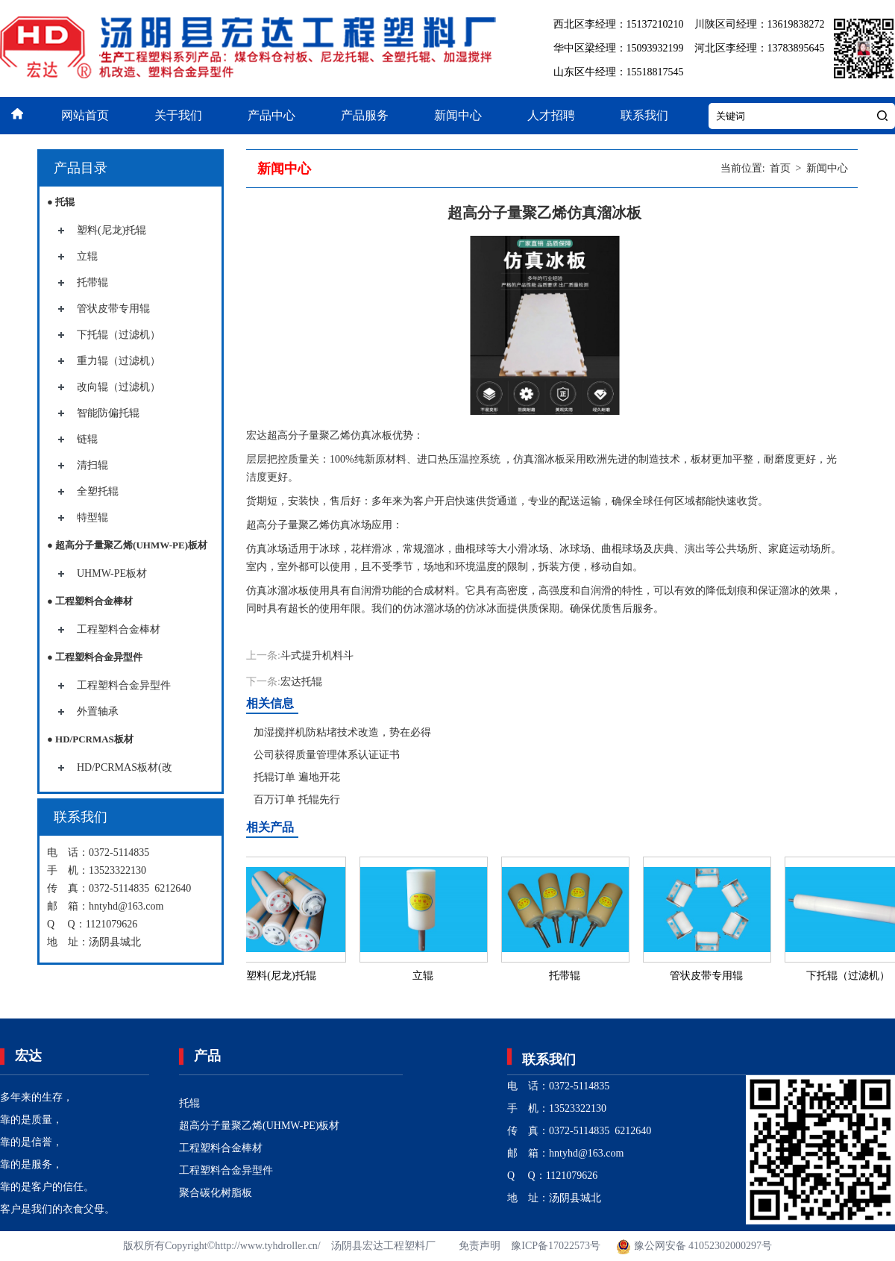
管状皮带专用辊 (113, 308)
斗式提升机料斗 (317, 655)
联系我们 (644, 115)
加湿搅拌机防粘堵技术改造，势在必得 (342, 732)
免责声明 (479, 1245)
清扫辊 (92, 465)
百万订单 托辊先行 (297, 799)
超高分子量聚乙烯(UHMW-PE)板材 (259, 1125)
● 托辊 (61, 201)
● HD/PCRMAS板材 (90, 739)
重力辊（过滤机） (118, 360)
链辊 (87, 439)
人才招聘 (551, 115)
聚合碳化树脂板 (215, 1192)
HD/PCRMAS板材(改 (124, 767)
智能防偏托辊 (108, 413)
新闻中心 (458, 115)
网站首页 (85, 115)
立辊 (87, 256)
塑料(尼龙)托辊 (111, 230)
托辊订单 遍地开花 (297, 777)
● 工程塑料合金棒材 (90, 601)
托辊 (189, 1103)
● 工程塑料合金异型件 (94, 657)
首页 (780, 168)
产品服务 (365, 115)
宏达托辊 (301, 681)
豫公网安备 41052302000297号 (693, 1245)
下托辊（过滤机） (118, 334)
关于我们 (178, 115)
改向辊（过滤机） (118, 386)
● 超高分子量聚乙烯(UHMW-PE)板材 (127, 545)
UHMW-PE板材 (112, 573)
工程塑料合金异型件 (124, 685)
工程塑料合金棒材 (118, 629)
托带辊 (92, 282)
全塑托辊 (98, 491)
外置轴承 (98, 711)
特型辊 (92, 517)
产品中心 (271, 115)
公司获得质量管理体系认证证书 (327, 754)
